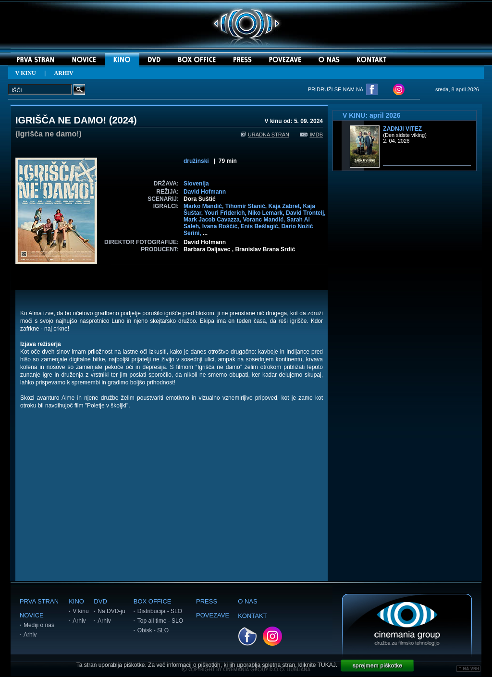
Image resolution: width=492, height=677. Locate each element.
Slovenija (196, 183)
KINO (76, 601)
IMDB (311, 134)
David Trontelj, (306, 212)
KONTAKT (252, 615)
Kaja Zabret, (285, 206)
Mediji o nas (39, 625)
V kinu (80, 611)
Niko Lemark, (267, 212)
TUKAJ (327, 665)
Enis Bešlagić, (261, 226)
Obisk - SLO (153, 630)
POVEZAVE (212, 615)
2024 (123, 120)
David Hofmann (205, 191)
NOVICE (32, 615)
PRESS (206, 601)
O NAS (247, 601)
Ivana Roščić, (221, 226)
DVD (100, 601)
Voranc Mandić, (264, 219)
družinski (196, 161)
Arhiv (30, 634)
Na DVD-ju (111, 611)
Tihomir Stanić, (247, 206)
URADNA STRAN (265, 134)
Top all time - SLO (160, 620)
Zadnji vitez (402, 128)
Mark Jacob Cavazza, (213, 219)
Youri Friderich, (226, 212)
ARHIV (64, 73)
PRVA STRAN (39, 601)
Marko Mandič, (204, 206)
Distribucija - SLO (159, 611)
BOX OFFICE (153, 601)
